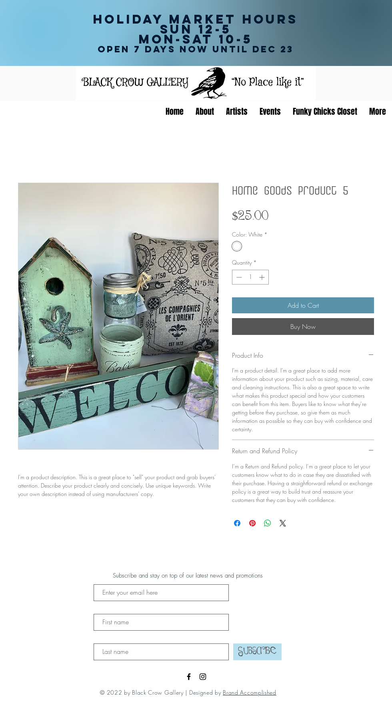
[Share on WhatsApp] (267, 523)
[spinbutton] (250, 277)
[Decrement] (238, 277)
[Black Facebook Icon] (188, 676)
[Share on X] (283, 523)
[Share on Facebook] (237, 523)
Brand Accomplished (249, 692)
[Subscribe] (257, 651)
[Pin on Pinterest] (252, 523)
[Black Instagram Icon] (202, 676)
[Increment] (263, 277)
